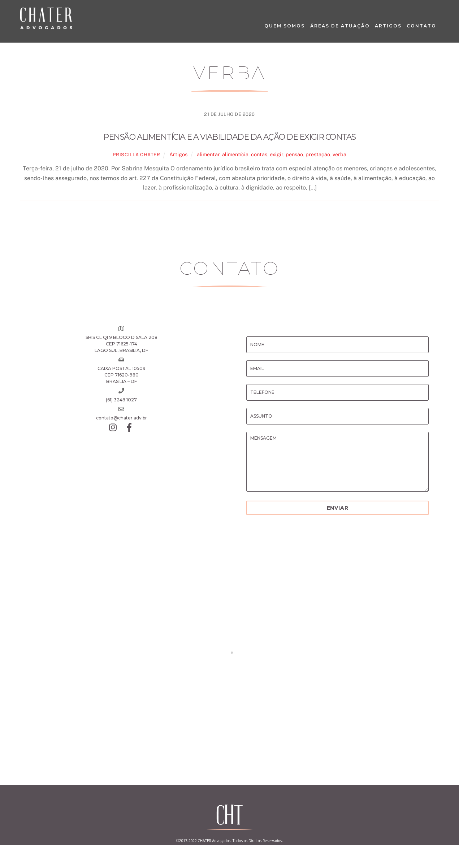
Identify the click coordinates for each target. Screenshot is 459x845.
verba (339, 154)
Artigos (388, 26)
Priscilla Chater (136, 154)
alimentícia (235, 154)
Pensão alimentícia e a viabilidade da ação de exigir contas (229, 137)
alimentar (208, 154)
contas (259, 154)
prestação (318, 154)
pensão (294, 154)
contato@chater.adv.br (121, 418)
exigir (276, 154)
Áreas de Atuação (340, 26)
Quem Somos (284, 26)
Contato (421, 26)
